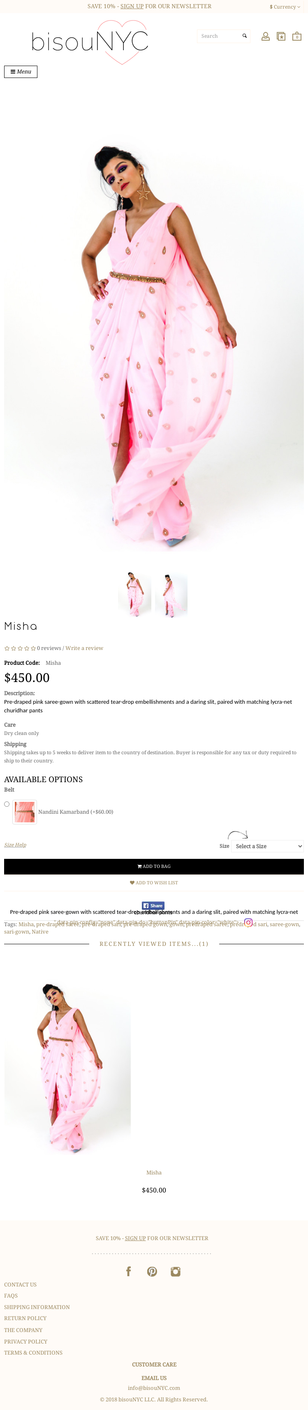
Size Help (15, 845)
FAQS (11, 1296)
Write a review (84, 648)
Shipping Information (37, 1307)
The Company (23, 1330)
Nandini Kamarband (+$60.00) (62, 812)
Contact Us (20, 1285)
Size (224, 846)
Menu (21, 72)
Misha (26, 924)
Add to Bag (154, 866)
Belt (9, 790)
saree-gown (284, 924)
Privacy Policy (25, 1342)
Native (40, 932)
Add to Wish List (154, 883)
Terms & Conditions (33, 1353)
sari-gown (16, 932)
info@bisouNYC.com (154, 1388)
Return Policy (25, 1318)
